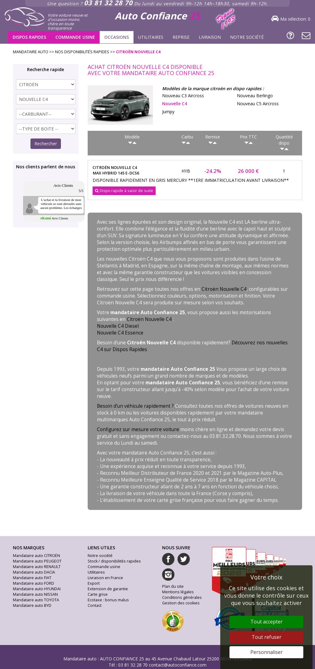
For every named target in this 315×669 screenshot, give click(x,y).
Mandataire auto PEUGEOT (37, 561)
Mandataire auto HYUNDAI (37, 588)
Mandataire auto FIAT (32, 577)
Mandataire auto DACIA (34, 572)
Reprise (181, 37)
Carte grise (98, 594)
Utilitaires (150, 37)
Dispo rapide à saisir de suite (124, 190)
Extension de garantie (108, 588)
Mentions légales (178, 592)
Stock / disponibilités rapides (114, 561)
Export (94, 583)
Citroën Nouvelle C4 (223, 289)
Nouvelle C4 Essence (120, 333)
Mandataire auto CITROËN (36, 555)
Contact (95, 605)
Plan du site (173, 586)
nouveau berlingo (255, 95)
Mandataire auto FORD (33, 583)
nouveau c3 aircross (183, 95)
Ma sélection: (295, 19)
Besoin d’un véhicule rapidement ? (135, 406)
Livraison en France (105, 577)
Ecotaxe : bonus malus (108, 600)
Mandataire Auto (30, 51)
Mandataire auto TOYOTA (36, 600)
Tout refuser (266, 637)
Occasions (116, 37)
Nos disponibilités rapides (82, 51)
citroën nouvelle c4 (138, 51)
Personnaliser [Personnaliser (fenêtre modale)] (266, 652)
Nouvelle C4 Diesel (118, 326)
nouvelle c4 (174, 103)
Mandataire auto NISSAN (35, 594)
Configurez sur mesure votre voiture (138, 429)
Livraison (210, 37)
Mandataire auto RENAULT (37, 566)
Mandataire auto (80, 659)
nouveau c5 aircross (258, 103)
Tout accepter (266, 621)
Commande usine (75, 37)
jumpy (168, 111)
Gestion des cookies (181, 603)
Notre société (247, 37)
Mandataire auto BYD (32, 605)
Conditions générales (182, 597)
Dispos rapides (29, 37)
